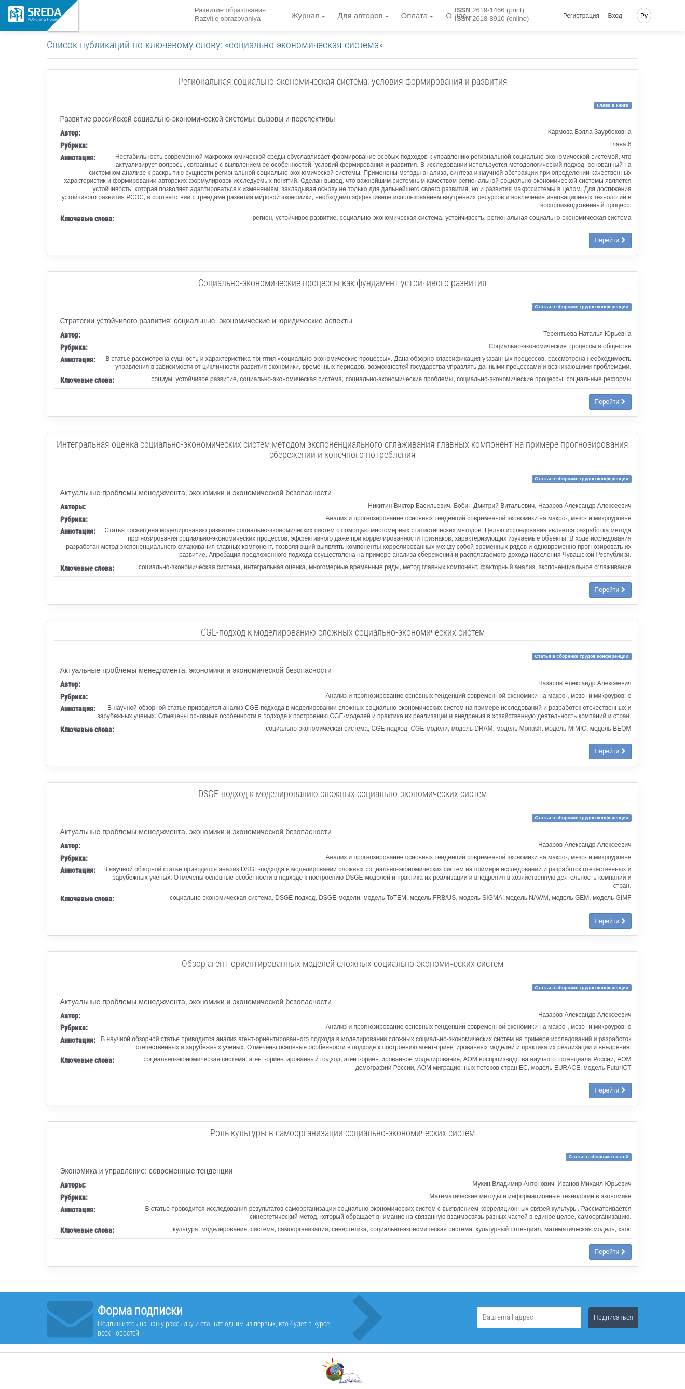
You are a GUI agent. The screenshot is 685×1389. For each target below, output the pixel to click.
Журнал (305, 15)
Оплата (414, 15)
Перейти (610, 240)
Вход (615, 15)
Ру (644, 15)
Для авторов (360, 15)
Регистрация (581, 15)
